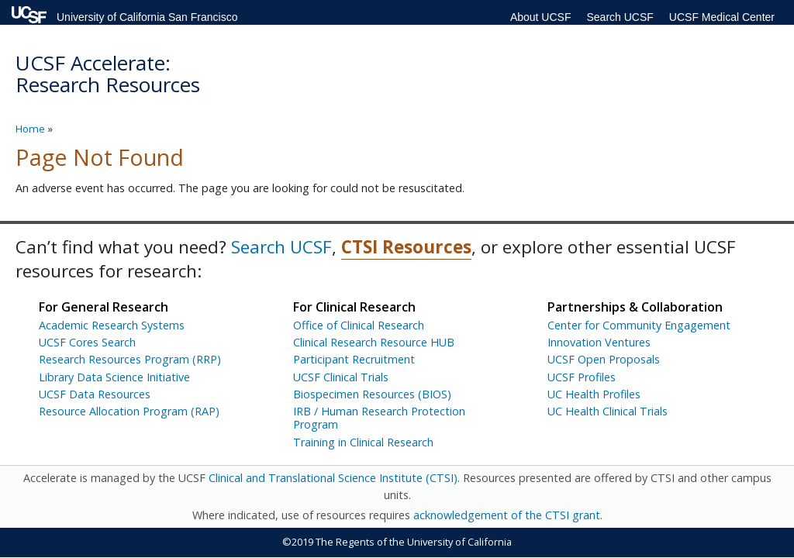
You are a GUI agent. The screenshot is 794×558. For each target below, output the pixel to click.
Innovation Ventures (599, 342)
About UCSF (540, 17)
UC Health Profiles (593, 394)
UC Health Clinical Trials (607, 411)
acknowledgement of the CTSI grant (506, 515)
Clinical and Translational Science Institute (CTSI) (333, 477)
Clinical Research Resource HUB (373, 342)
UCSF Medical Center (722, 17)
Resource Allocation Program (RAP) (129, 411)
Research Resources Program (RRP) (130, 359)
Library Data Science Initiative (114, 377)
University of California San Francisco (147, 17)
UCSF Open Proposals (603, 359)
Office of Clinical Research (358, 325)
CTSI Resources (406, 247)
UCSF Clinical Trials (340, 377)
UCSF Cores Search (87, 342)
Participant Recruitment (354, 359)
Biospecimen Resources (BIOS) (372, 394)
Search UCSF (619, 17)
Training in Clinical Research (363, 442)
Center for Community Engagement (638, 325)
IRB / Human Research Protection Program (379, 418)
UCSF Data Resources (94, 394)
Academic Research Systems (112, 325)
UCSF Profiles (581, 377)
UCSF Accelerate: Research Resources (108, 74)
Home (30, 129)
